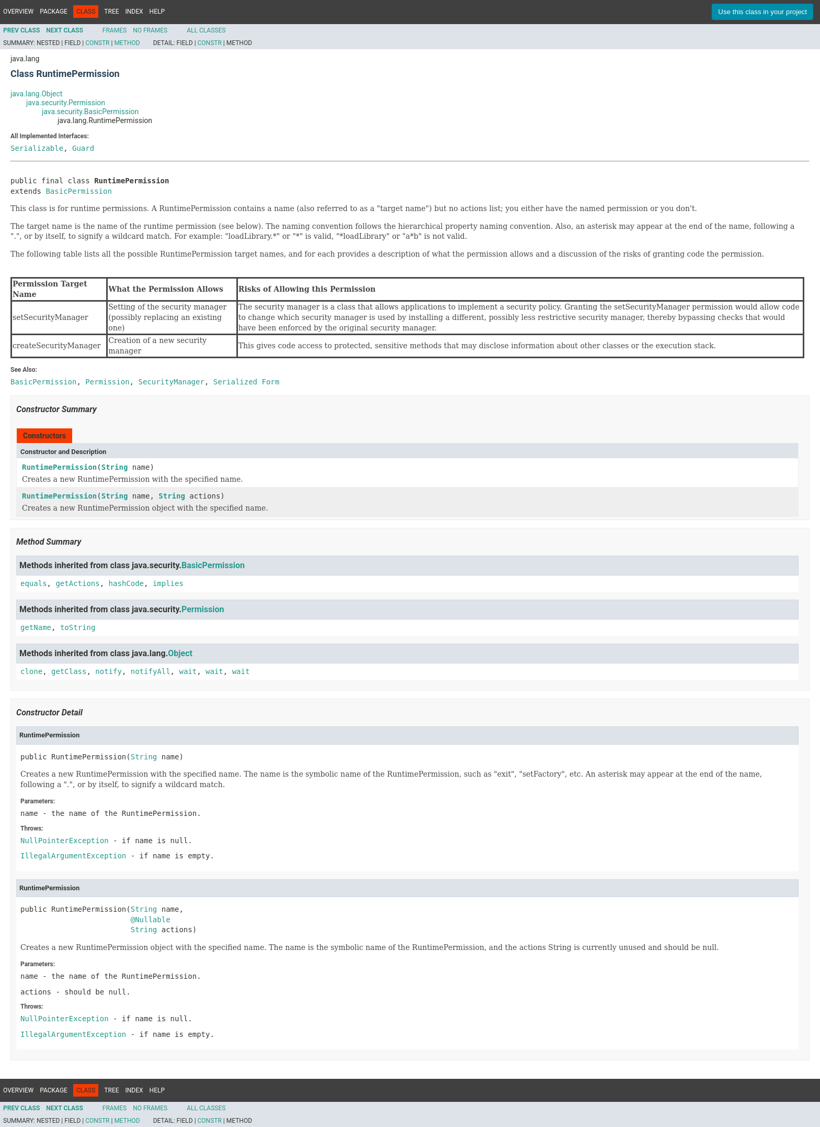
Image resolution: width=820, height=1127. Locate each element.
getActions (77, 583)
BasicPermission (78, 191)
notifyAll (150, 671)
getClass (68, 671)
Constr (97, 43)
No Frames (150, 30)
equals (33, 583)
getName (35, 627)
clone (31, 671)
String (114, 467)
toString (77, 627)
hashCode (126, 583)
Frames (114, 30)
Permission (202, 609)
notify (108, 671)
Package (53, 11)
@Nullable (150, 919)
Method (127, 43)
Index (134, 11)
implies (168, 583)
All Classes (206, 30)
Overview (18, 11)
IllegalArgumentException (73, 856)
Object (180, 653)
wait (188, 671)
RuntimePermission (59, 467)
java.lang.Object (36, 94)
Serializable (36, 148)
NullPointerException (64, 840)
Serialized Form (246, 382)
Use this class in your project (762, 12)
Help (157, 11)
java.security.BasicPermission (90, 111)
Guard (83, 148)
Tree (111, 11)
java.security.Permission (65, 102)
